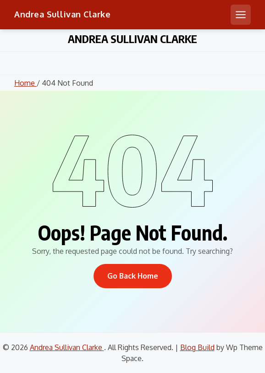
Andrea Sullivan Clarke (62, 14)
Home (25, 83)
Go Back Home (132, 275)
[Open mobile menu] (241, 15)
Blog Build (197, 347)
